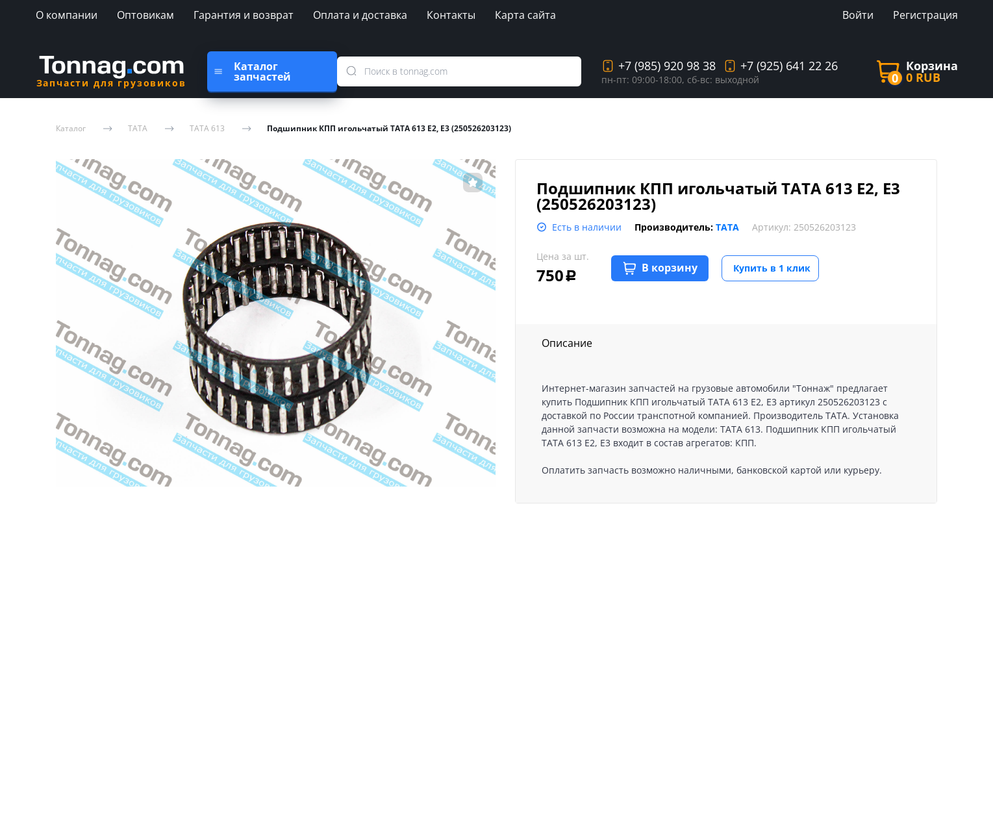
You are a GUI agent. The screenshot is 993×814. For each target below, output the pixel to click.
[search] (354, 71)
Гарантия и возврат (244, 15)
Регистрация (925, 15)
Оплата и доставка (360, 15)
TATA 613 (207, 129)
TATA (137, 129)
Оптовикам (145, 15)
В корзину (660, 268)
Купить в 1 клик (772, 268)
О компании (66, 15)
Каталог (71, 129)
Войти (858, 15)
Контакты (451, 15)
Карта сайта (525, 15)
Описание (567, 343)
